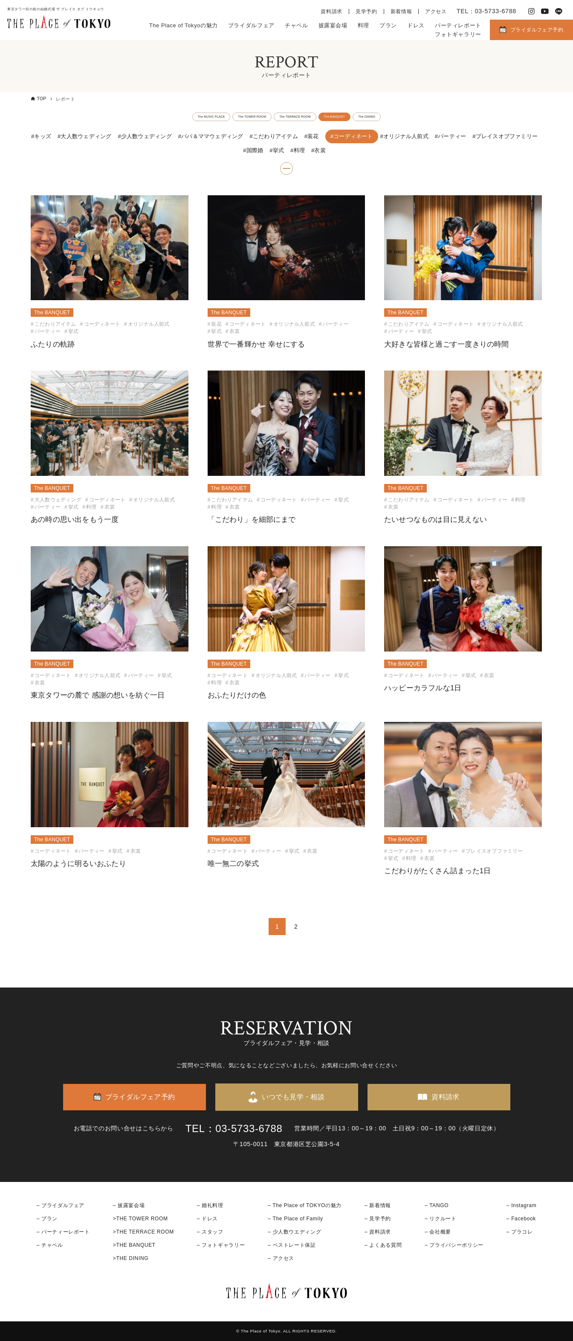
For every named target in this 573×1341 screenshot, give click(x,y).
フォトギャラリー (458, 34)
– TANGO (437, 1205)
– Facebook (521, 1219)
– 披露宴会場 (129, 1205)
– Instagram (521, 1205)
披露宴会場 (332, 25)
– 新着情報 (378, 1205)
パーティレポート (458, 25)
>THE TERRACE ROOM (143, 1232)
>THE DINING (130, 1259)
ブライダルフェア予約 (536, 30)
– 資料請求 (378, 1232)
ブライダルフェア (251, 25)
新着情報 (401, 11)
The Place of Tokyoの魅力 (183, 25)
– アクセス (281, 1259)
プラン (388, 25)
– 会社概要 (438, 1232)
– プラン (47, 1219)
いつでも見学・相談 (293, 1097)
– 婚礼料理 (210, 1205)
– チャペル (50, 1245)
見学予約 (366, 11)
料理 (363, 25)
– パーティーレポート (63, 1232)
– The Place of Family (295, 1219)
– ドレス (207, 1219)
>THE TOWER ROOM (140, 1219)
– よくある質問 (383, 1245)
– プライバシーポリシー (454, 1245)
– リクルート (441, 1219)
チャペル (296, 25)
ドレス (416, 25)
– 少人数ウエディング (294, 1232)
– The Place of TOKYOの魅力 (304, 1205)
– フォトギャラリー (221, 1245)
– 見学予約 (378, 1219)
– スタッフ (210, 1232)
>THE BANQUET (134, 1245)
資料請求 (331, 11)
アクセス (436, 11)
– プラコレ (519, 1232)
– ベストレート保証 (291, 1245)
